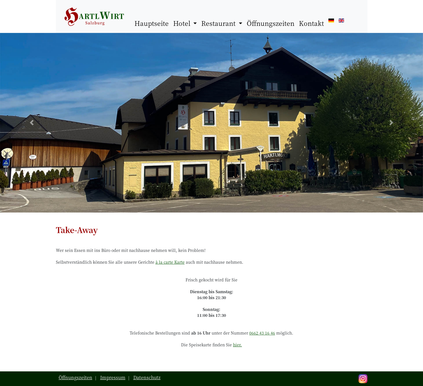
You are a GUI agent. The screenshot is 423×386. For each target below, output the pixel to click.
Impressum (112, 377)
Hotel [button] (182, 23)
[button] (31, 123)
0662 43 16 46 (262, 333)
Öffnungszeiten (270, 23)
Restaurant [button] (219, 23)
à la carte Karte (170, 262)
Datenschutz (147, 377)
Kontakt (311, 23)
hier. (237, 344)
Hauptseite (152, 23)
